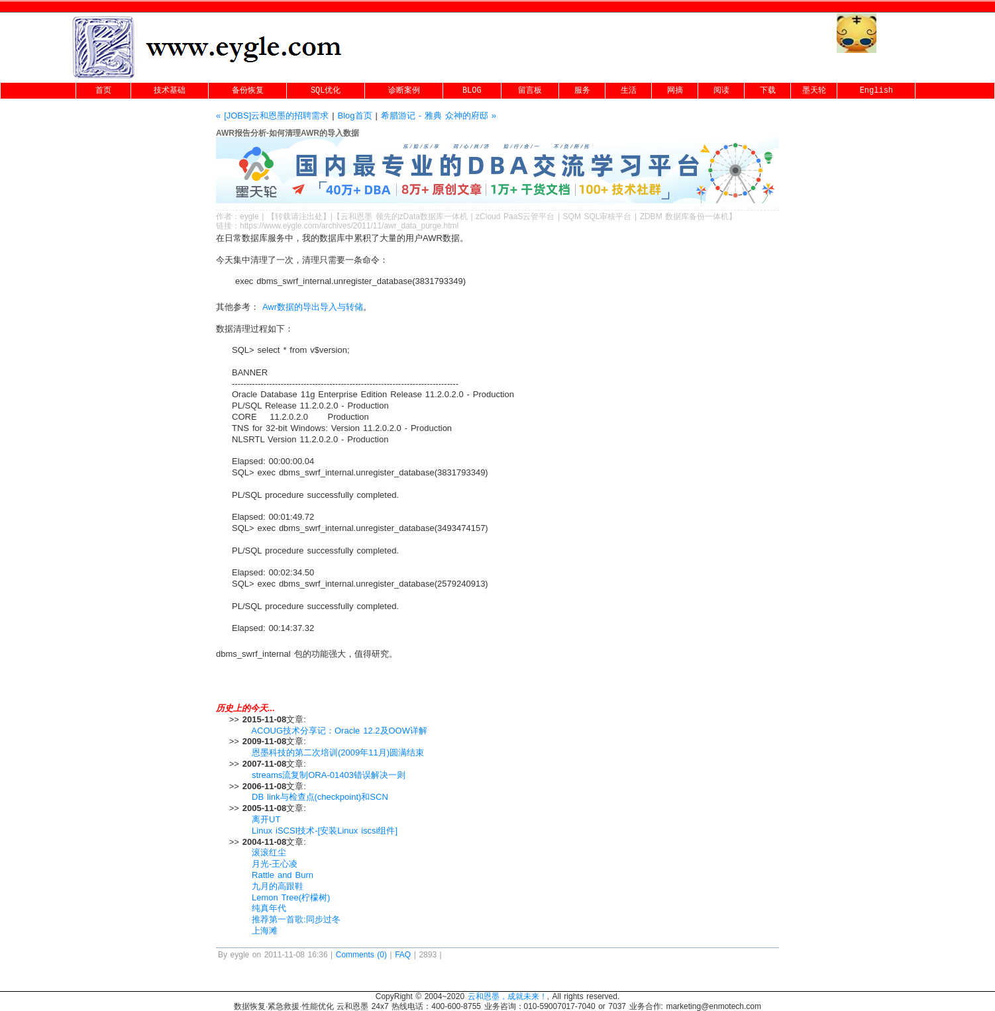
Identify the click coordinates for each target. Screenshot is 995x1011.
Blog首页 (355, 115)
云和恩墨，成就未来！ (507, 996)
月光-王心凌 (274, 864)
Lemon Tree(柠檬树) (291, 897)
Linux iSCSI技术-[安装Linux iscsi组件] (324, 831)
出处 (315, 216)
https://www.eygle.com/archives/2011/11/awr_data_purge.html (349, 225)
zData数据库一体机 (433, 216)
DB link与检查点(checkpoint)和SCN (320, 797)
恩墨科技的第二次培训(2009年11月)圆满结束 (338, 752)
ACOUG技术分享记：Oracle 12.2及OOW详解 (339, 731)
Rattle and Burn (282, 875)
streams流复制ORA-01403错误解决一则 (328, 775)
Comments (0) (361, 954)
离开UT (266, 819)
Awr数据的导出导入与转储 (311, 307)
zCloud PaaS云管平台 (515, 216)
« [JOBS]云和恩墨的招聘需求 (274, 115)
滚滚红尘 (269, 852)
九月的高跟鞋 (277, 886)
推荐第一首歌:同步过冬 (296, 919)
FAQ (403, 954)
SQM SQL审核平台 (597, 216)
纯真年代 (269, 908)
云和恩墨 (356, 216)
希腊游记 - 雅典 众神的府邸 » (438, 115)
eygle (249, 216)
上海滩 (265, 931)
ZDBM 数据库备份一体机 (684, 216)
